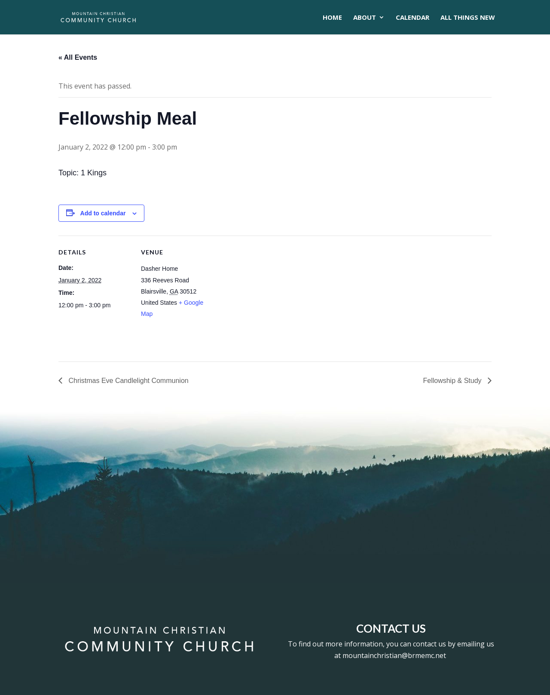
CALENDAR (412, 17)
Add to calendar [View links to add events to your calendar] (103, 213)
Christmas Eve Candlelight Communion (128, 380)
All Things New (467, 17)
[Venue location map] (268, 295)
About (364, 17)
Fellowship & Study (453, 380)
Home (332, 17)
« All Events (77, 57)
